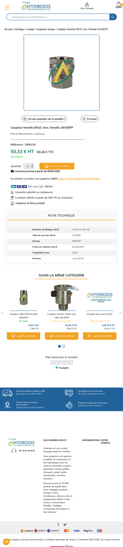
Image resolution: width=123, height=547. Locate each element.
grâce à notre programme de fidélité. (79, 178)
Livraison (85, 438)
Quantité (16, 166)
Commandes (106, 451)
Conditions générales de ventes (60, 529)
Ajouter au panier (57, 166)
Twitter (64, 514)
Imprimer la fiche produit (28, 203)
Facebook (58, 514)
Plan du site (86, 468)
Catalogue (86, 448)
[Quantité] (27, 166)
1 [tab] (59, 346)
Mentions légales (11, 529)
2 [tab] (63, 346)
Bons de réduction (107, 461)
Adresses (104, 458)
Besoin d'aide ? (88, 472)
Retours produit (107, 448)
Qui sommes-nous (89, 452)
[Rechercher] (58, 17)
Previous (3, 313)
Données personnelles (32, 529)
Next (120, 313)
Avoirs (103, 454)
